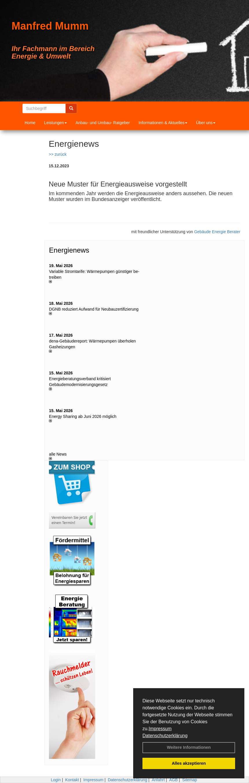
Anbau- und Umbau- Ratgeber (103, 122)
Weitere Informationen (189, 747)
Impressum (160, 728)
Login (56, 779)
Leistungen (55, 122)
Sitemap (189, 779)
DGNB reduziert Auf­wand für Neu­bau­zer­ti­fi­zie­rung (93, 309)
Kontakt (72, 779)
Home (30, 122)
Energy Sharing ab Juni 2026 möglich (82, 416)
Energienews (69, 250)
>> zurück (57, 154)
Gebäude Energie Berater (217, 231)
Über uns (205, 122)
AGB (173, 779)
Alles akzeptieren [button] (189, 763)
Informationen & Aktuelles (162, 122)
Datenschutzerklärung (165, 735)
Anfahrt (158, 779)
